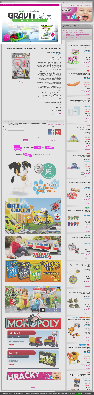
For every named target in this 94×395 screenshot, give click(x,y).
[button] (60, 5)
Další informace (87, 393)
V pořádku (79, 393)
